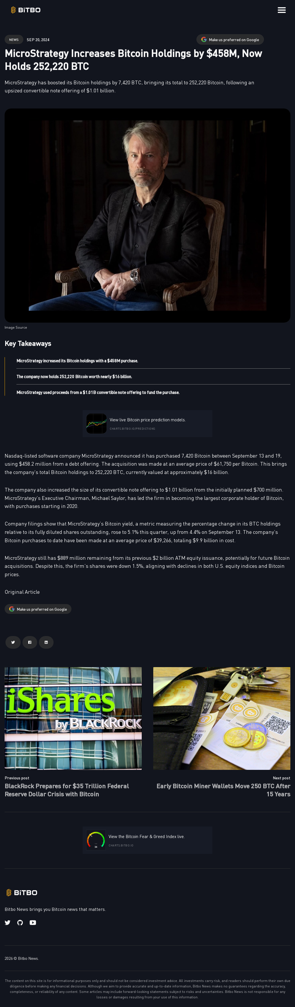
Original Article (22, 591)
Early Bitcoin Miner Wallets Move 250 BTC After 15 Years (223, 789)
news (14, 39)
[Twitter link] (8, 922)
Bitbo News (28, 958)
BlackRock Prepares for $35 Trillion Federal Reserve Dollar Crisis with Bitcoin (67, 789)
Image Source (16, 327)
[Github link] (20, 922)
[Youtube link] (33, 922)
